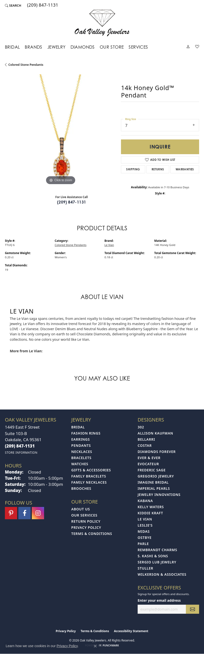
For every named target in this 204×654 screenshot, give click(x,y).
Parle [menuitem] (143, 543)
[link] (42, 5)
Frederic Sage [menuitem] (152, 470)
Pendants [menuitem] (81, 445)
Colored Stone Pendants (25, 65)
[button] (13, 5)
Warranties (185, 169)
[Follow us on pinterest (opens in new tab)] (11, 513)
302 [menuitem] (141, 427)
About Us (80, 509)
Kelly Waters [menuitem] (151, 506)
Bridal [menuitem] (78, 427)
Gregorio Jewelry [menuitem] (156, 476)
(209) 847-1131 (71, 202)
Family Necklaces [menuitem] (89, 482)
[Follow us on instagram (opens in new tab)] (38, 513)
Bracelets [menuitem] (81, 457)
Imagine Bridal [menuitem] (153, 482)
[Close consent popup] (95, 646)
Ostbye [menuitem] (145, 537)
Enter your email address (159, 600)
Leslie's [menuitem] (145, 525)
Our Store (112, 47)
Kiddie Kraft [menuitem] (150, 513)
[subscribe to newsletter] (192, 609)
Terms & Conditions (91, 533)
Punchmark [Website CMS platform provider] (111, 645)
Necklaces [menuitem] (81, 451)
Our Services (84, 515)
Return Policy (85, 521)
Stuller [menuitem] (145, 568)
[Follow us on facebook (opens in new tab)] (24, 513)
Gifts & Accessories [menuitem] (91, 470)
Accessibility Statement (131, 631)
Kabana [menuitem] (145, 500)
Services (138, 47)
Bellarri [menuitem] (146, 439)
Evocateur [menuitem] (148, 464)
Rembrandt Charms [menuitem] (157, 549)
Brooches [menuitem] (81, 488)
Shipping (133, 169)
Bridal (12, 47)
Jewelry (56, 47)
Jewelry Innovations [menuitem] (159, 494)
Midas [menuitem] (144, 531)
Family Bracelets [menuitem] (88, 476)
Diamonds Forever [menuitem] (157, 451)
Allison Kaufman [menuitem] (155, 433)
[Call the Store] (20, 446)
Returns (158, 169)
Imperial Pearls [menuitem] (154, 488)
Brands (33, 47)
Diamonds (83, 47)
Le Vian (109, 245)
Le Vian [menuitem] (145, 519)
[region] (60, 130)
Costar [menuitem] (145, 445)
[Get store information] (21, 452)
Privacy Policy (86, 527)
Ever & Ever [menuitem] (149, 457)
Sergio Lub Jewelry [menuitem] (157, 562)
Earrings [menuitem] (80, 439)
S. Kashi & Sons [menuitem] (153, 556)
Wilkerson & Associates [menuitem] (162, 574)
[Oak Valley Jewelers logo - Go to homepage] (102, 23)
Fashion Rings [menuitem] (85, 433)
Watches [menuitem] (79, 464)
